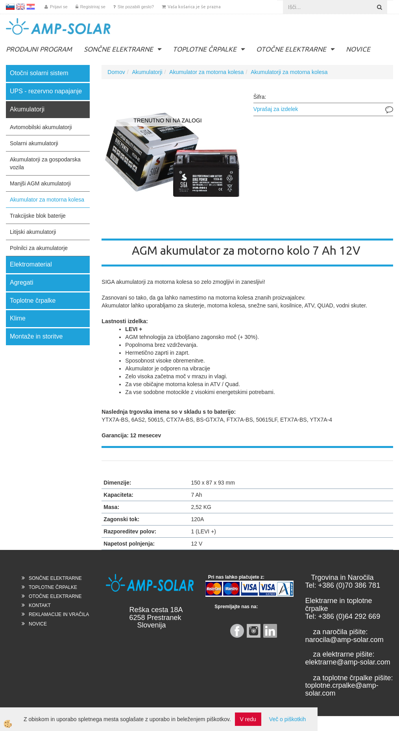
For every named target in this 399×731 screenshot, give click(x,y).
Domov (116, 72)
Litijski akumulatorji (33, 232)
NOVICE (358, 49)
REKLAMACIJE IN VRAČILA (59, 614)
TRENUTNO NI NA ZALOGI (167, 120)
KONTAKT (40, 605)
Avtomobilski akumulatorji (41, 127)
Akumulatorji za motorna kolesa (289, 72)
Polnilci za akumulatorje (39, 248)
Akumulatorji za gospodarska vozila (45, 163)
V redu (248, 719)
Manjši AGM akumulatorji (40, 183)
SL (10, 7)
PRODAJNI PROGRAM (39, 49)
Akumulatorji (147, 72)
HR (30, 7)
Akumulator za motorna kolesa (47, 199)
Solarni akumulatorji (34, 143)
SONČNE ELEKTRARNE (118, 49)
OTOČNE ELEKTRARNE (291, 49)
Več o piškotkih (287, 719)
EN (20, 7)
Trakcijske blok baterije (38, 216)
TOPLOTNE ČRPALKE (204, 49)
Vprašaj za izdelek (275, 109)
